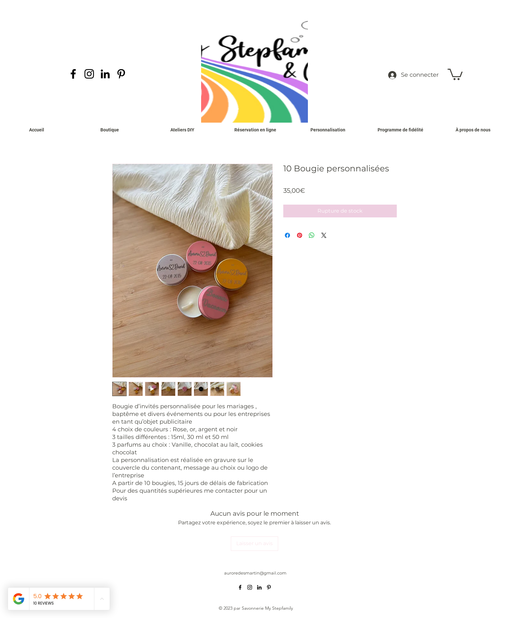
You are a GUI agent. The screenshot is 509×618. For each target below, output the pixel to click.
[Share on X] (324, 235)
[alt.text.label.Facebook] (73, 73)
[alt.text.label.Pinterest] (121, 73)
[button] (455, 73)
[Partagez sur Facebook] (287, 235)
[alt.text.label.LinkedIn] (105, 73)
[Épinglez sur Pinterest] (299, 235)
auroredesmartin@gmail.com (255, 572)
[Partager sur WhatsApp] (312, 235)
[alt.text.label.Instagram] (89, 73)
